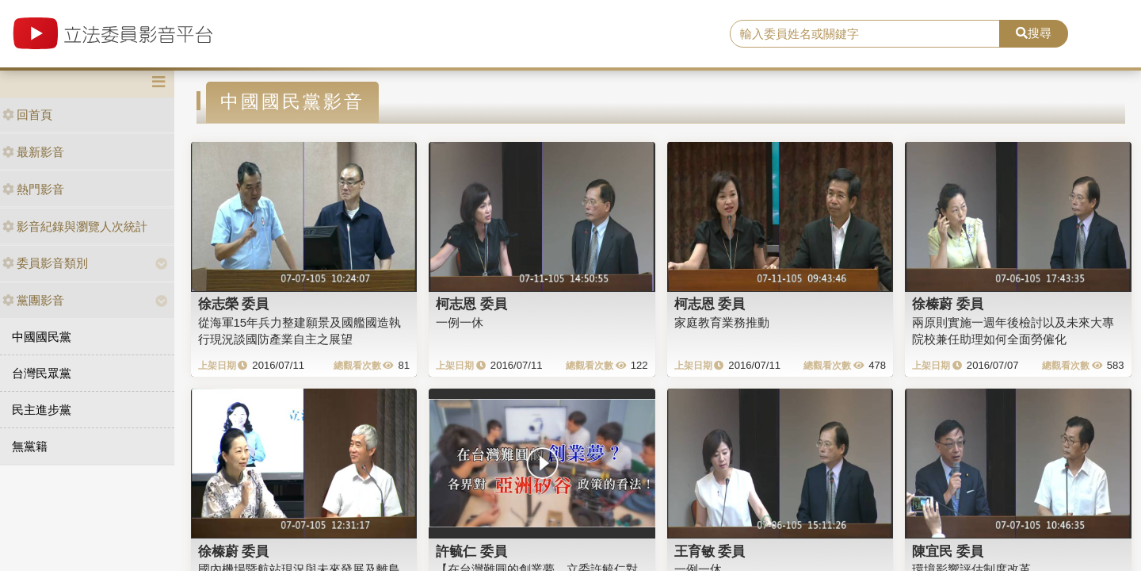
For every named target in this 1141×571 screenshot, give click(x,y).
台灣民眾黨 (41, 373)
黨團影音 (33, 300)
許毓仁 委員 (471, 551)
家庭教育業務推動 (721, 322)
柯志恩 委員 (471, 304)
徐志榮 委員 (233, 304)
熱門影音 (33, 189)
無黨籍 (30, 446)
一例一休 (459, 322)
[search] (865, 34)
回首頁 (27, 114)
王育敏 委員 (710, 551)
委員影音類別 (45, 263)
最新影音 (33, 152)
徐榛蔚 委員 (947, 304)
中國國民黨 (41, 336)
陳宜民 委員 (947, 551)
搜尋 (1033, 33)
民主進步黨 (41, 409)
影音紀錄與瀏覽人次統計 (74, 226)
